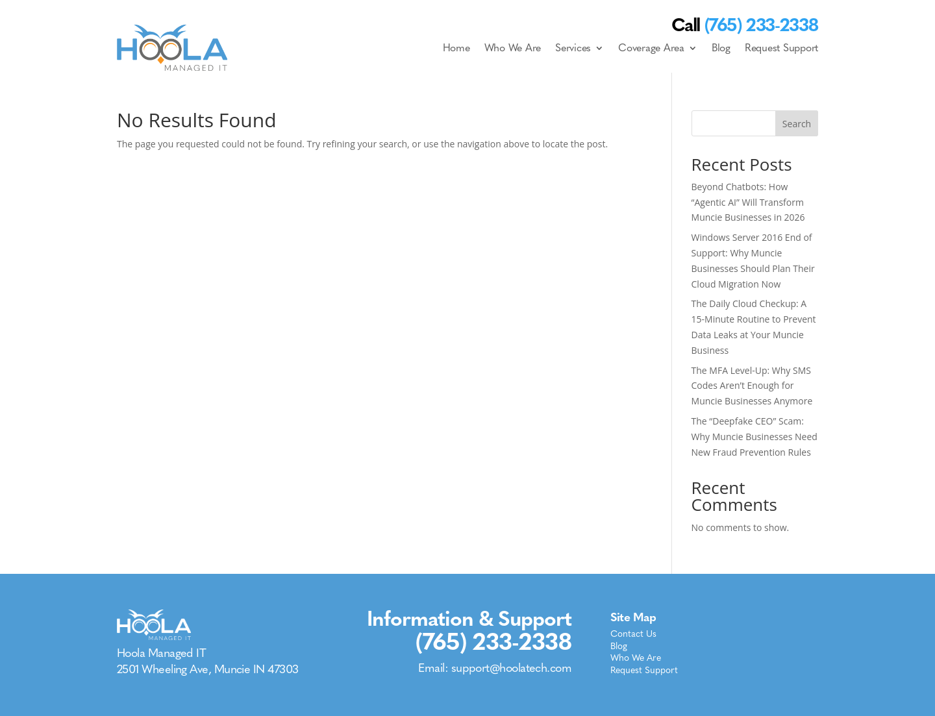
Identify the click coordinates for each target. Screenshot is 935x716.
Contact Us (633, 635)
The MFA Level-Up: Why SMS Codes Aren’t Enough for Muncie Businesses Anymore (752, 386)
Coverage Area (651, 48)
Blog (721, 48)
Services (573, 48)
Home (456, 48)
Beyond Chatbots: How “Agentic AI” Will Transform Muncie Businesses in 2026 (748, 202)
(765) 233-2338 (493, 642)
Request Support (781, 48)
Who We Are (513, 48)
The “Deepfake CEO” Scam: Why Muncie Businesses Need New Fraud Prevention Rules (754, 436)
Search (796, 123)
